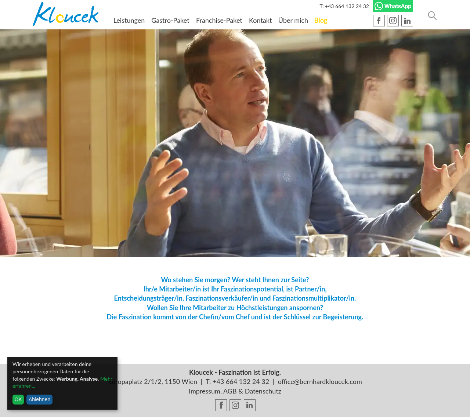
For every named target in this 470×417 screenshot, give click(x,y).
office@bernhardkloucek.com (320, 381)
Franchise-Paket (219, 20)
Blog (321, 20)
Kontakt (260, 20)
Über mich (293, 20)
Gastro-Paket (170, 20)
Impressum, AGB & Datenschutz (235, 391)
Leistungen (129, 20)
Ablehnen (39, 399)
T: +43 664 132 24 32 (344, 6)
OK (18, 399)
